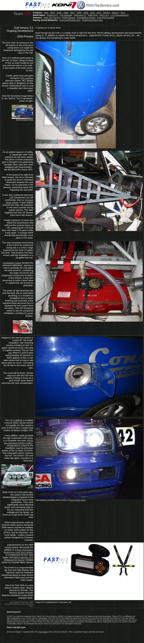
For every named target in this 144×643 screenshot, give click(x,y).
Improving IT (80, 15)
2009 (85, 12)
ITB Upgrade (66, 15)
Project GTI (52, 15)
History (115, 12)
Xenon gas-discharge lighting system (18, 441)
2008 (79, 12)
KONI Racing (68, 17)
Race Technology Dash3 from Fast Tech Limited (18, 551)
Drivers (106, 12)
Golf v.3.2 (104, 15)
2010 (92, 12)
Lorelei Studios (29, 314)
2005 (59, 12)
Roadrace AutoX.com (92, 20)
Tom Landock (26, 78)
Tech (123, 12)
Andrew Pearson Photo (24, 120)
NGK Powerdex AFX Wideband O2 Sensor (18, 558)
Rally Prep (93, 15)
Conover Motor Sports (77, 500)
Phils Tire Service (52, 17)
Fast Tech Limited (105, 17)
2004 (52, 12)
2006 (65, 12)
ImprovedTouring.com (69, 20)
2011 (99, 12)
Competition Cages (86, 17)
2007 (72, 12)
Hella (30, 438)
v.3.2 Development (119, 15)
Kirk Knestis (43, 632)
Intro (46, 12)
